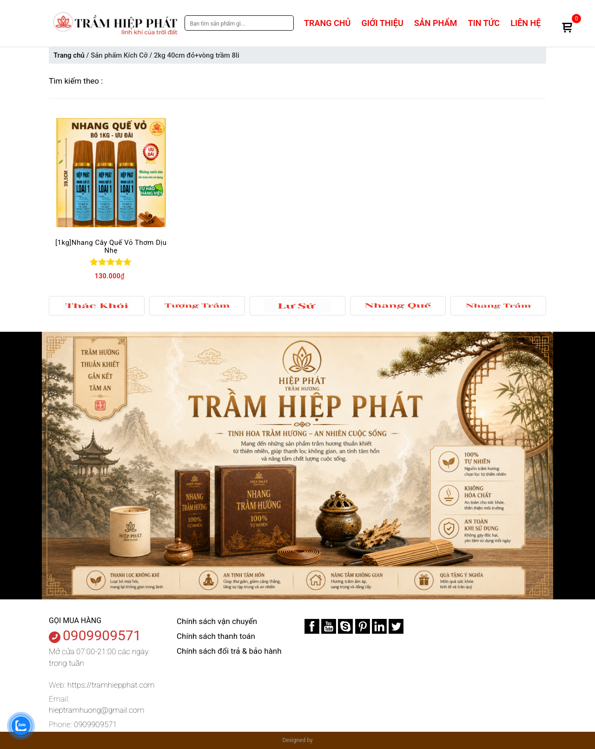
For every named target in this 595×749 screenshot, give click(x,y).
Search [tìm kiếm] (284, 23)
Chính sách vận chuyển (217, 621)
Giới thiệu (382, 23)
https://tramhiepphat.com (110, 685)
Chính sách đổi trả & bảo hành (229, 651)
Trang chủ (327, 23)
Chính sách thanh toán (216, 636)
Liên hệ (525, 23)
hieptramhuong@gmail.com (96, 710)
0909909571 (102, 635)
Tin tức (484, 23)
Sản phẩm (435, 23)
